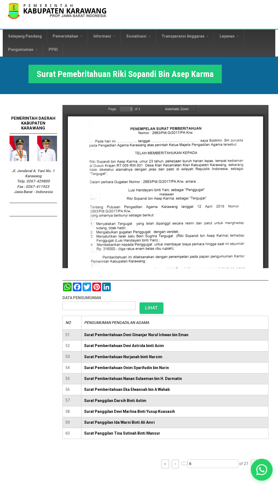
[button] (262, 470)
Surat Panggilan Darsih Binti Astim (115, 400)
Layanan (229, 36)
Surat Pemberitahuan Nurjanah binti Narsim (123, 357)
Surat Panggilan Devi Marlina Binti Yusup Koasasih (129, 411)
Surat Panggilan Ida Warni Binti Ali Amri (119, 422)
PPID (53, 49)
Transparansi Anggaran (185, 36)
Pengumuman (23, 49)
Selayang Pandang (25, 36)
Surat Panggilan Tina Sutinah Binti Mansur (122, 433)
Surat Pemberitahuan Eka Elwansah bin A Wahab (127, 389)
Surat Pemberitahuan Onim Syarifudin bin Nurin (126, 368)
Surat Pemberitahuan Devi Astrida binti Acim (124, 345)
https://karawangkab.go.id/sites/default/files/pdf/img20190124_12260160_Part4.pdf (165, 186)
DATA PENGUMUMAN (81, 298)
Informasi (104, 36)
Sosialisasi (138, 36)
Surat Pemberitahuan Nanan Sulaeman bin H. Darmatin (133, 378)
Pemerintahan (68, 36)
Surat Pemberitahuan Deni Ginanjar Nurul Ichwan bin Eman (136, 335)
